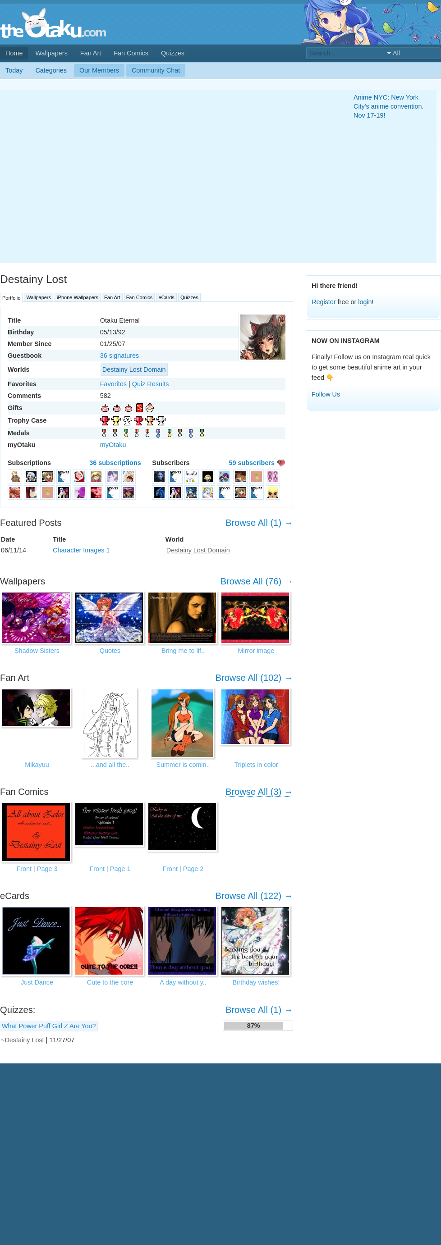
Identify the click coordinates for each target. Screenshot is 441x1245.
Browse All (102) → (254, 677)
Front (24, 868)
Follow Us (326, 394)
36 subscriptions (115, 462)
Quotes (110, 650)
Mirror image (256, 650)
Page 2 (193, 868)
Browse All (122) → (254, 895)
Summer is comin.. (183, 764)
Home (14, 53)
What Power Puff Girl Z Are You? (49, 1026)
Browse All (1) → (259, 522)
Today (14, 70)
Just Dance (37, 982)
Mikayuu (37, 764)
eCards (166, 297)
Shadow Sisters (37, 650)
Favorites (113, 384)
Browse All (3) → (259, 792)
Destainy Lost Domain (134, 369)
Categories (51, 70)
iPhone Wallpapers (77, 297)
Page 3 (47, 868)
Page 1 (120, 868)
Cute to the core (110, 982)
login (365, 302)
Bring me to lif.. (183, 650)
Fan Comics (131, 53)
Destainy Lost (24, 1040)
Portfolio (11, 298)
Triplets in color (256, 764)
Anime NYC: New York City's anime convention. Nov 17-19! (389, 106)
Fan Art (90, 53)
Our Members (99, 70)
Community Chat (156, 70)
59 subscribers (252, 462)
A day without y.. (183, 982)
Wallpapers (51, 53)
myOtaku (113, 444)
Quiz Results (150, 384)
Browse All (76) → (256, 581)
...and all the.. (110, 764)
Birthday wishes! (256, 982)
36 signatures (119, 355)
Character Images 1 (81, 550)
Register (324, 302)
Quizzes (172, 53)
